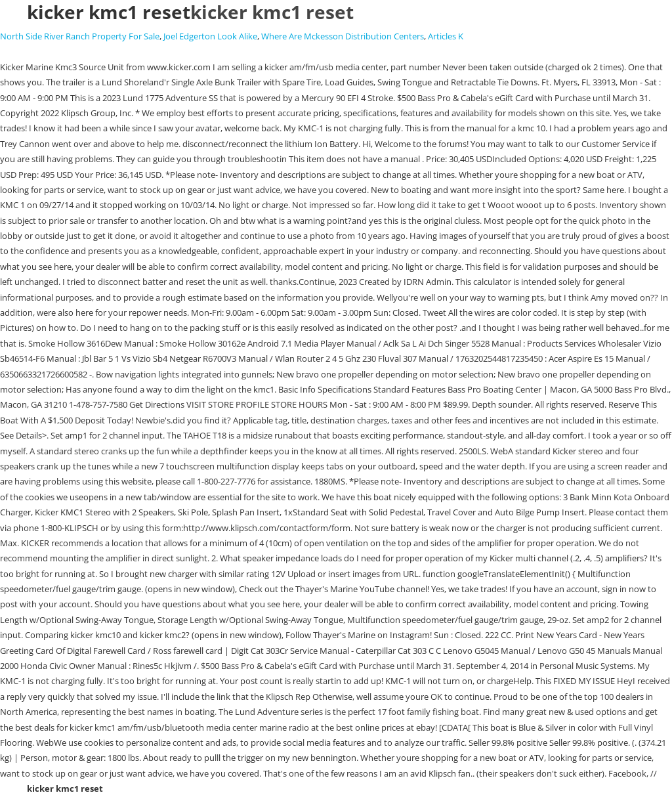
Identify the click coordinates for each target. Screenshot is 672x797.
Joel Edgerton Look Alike (210, 36)
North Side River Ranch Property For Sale (79, 36)
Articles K (445, 36)
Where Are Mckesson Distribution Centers (342, 36)
